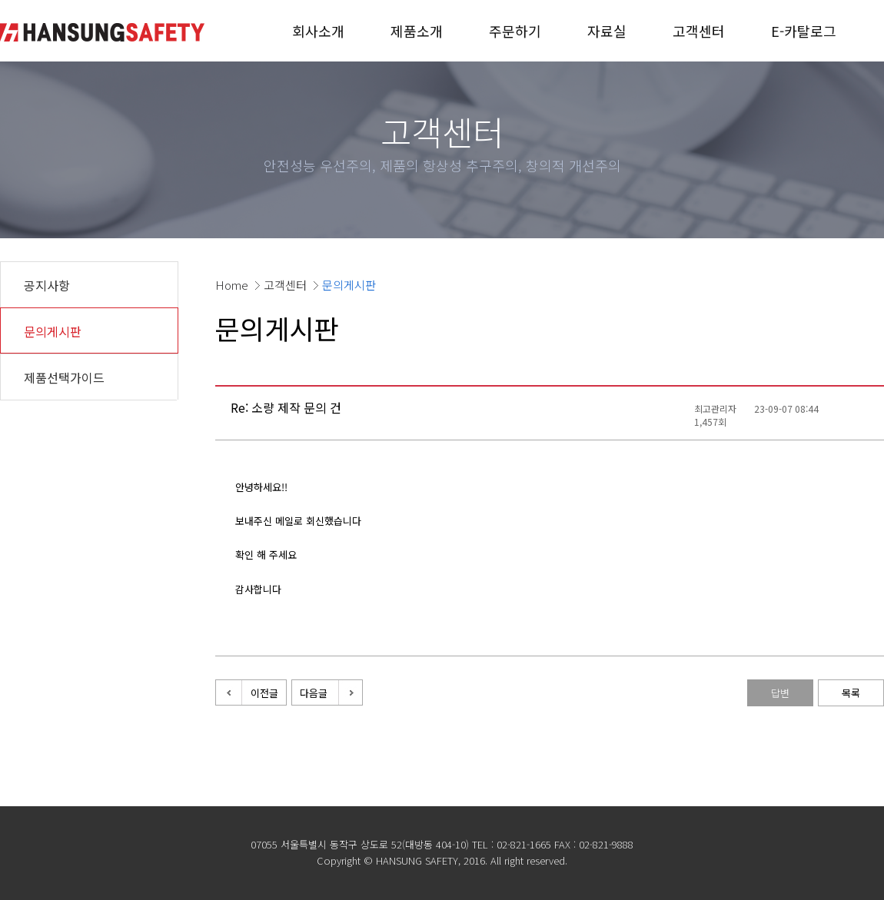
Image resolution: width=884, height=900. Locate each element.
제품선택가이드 (64, 377)
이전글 (264, 693)
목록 (851, 693)
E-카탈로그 (803, 31)
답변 (780, 693)
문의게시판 (52, 331)
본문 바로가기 (0, 0)
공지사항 (47, 285)
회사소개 (318, 31)
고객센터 (699, 31)
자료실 (606, 31)
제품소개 (416, 31)
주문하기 (515, 31)
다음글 (313, 693)
